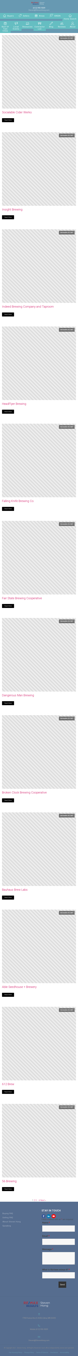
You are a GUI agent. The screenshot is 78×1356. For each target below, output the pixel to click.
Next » (43, 1200)
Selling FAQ (8, 1217)
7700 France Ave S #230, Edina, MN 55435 (39, 1318)
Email (45, 1236)
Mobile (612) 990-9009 (39, 1329)
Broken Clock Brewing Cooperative (24, 792)
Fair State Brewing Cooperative (22, 598)
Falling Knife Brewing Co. (18, 501)
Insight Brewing (12, 209)
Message (47, 1249)
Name (46, 1222)
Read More (8, 120)
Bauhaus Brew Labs (15, 889)
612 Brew (8, 1084)
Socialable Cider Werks (17, 112)
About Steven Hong (12, 1222)
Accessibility (64, 1352)
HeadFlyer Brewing (14, 404)
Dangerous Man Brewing (18, 695)
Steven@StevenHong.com (39, 10)
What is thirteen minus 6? (56, 1269)
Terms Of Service (42, 1352)
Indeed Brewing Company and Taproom (28, 306)
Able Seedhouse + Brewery (19, 987)
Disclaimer (54, 1352)
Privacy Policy (29, 1352)
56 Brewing (9, 1181)
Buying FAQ (8, 1213)
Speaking (7, 1226)
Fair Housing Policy (15, 1352)
